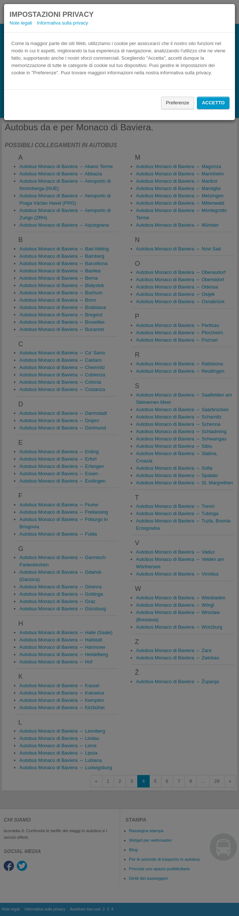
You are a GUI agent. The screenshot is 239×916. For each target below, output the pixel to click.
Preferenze (177, 102)
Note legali (21, 23)
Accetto (213, 102)
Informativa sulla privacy (62, 23)
